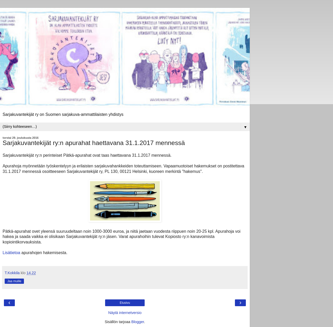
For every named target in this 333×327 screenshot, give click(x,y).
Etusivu (125, 303)
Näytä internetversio (125, 313)
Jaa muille (14, 281)
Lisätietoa (11, 252)
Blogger (137, 322)
